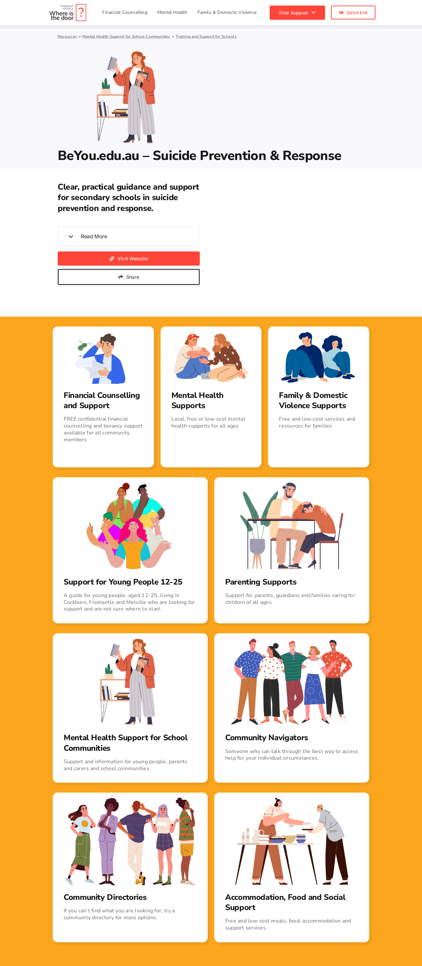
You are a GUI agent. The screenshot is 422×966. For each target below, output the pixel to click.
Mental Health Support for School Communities (126, 36)
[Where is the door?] (67, 6)
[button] (128, 236)
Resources (67, 36)
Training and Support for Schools (206, 36)
